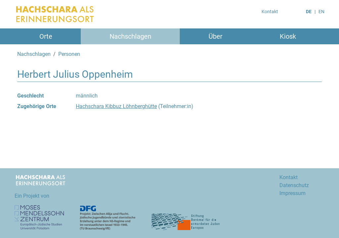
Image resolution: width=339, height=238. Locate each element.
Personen (69, 54)
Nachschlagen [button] (130, 36)
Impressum (292, 193)
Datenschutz (294, 185)
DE (309, 11)
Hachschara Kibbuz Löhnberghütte (116, 106)
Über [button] (215, 36)
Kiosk (288, 36)
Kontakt (270, 11)
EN (321, 11)
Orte (45, 36)
